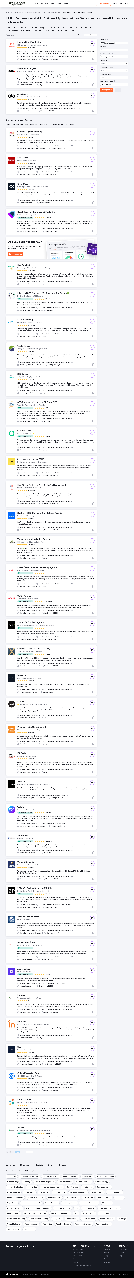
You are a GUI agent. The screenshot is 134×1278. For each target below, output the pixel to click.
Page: (24, 1152)
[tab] (10, 1165)
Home (8, 12)
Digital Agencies (18, 12)
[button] (115, 4)
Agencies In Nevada (33, 12)
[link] (56, 3)
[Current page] (29, 1152)
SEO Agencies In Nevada (51, 12)
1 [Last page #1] (35, 1152)
